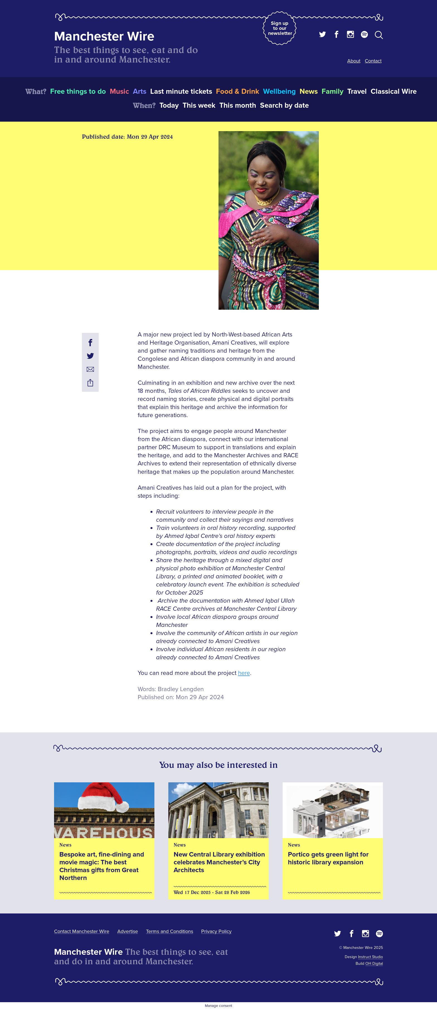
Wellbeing (279, 91)
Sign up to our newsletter (280, 28)
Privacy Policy (216, 931)
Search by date (284, 105)
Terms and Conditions (169, 931)
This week (199, 105)
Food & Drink (237, 91)
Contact (373, 61)
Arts (139, 91)
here (244, 673)
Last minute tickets (181, 91)
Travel (357, 91)
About (353, 61)
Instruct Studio (370, 956)
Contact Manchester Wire (81, 931)
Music (119, 91)
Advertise (127, 931)
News (309, 91)
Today (169, 105)
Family (332, 91)
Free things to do (78, 91)
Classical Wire (394, 91)
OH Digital (374, 963)
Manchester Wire (104, 36)
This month (237, 105)
